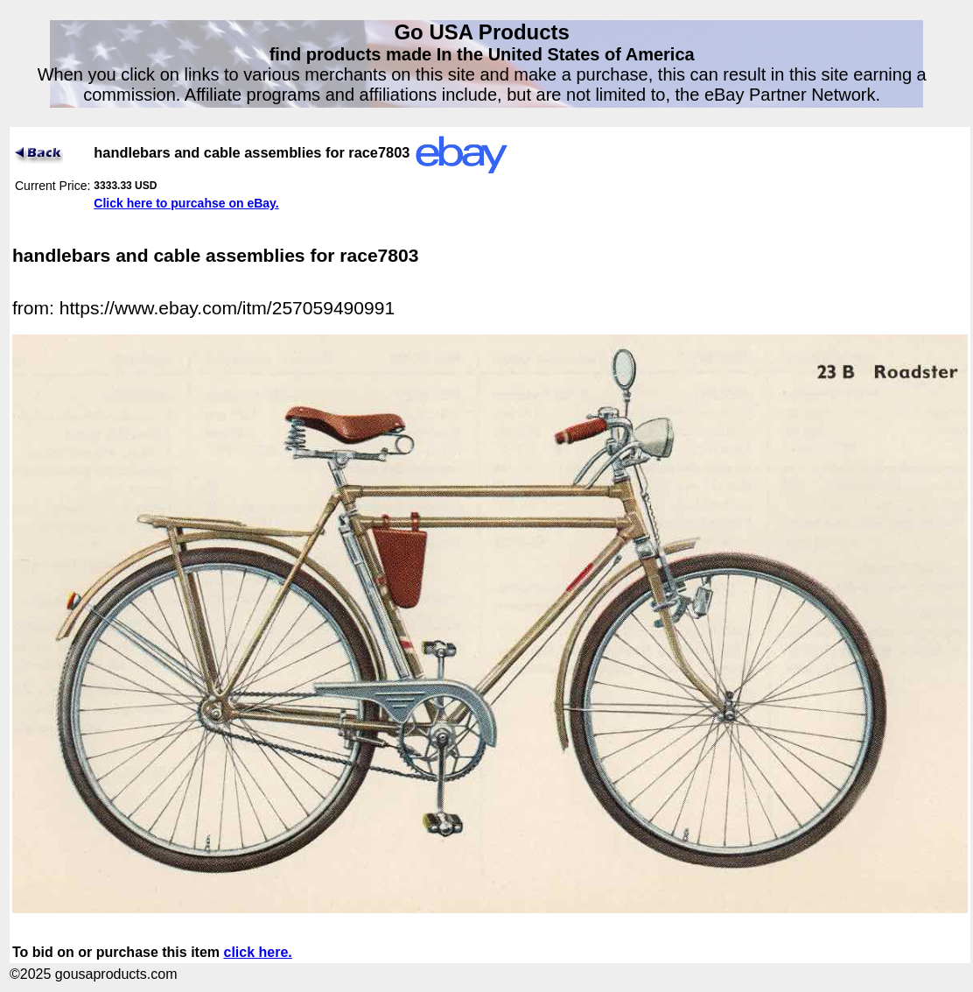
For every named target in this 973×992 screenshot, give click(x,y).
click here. (258, 952)
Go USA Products (481, 32)
